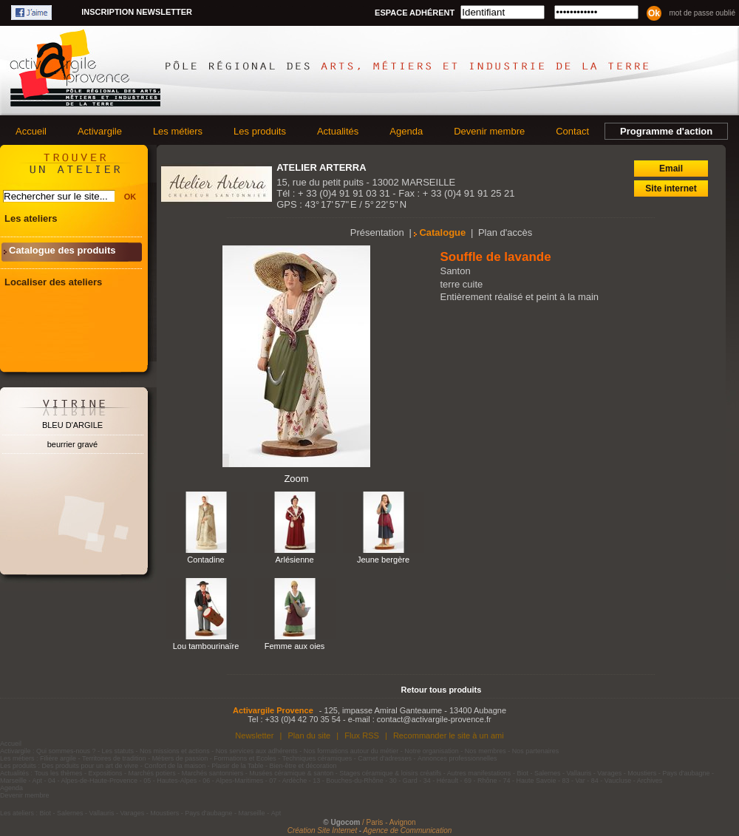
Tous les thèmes (59, 773)
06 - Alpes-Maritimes (232, 780)
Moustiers (641, 773)
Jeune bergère (383, 559)
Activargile (100, 131)
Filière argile (58, 758)
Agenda (406, 131)
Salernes (547, 773)
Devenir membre (489, 131)
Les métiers (177, 131)
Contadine (205, 559)
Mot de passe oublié (702, 13)
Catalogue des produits (62, 250)
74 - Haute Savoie (529, 780)
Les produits (260, 131)
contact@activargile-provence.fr (434, 719)
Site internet (670, 188)
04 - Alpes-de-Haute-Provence (92, 780)
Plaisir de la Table (237, 765)
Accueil (31, 131)
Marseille (13, 780)
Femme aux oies (295, 646)
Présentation (377, 232)
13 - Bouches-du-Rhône (348, 780)
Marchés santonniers (213, 773)
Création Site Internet (322, 830)
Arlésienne (294, 559)
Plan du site (308, 735)
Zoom (296, 478)
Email (671, 168)
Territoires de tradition (114, 758)
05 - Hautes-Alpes (170, 780)
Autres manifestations (479, 773)
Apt (38, 780)
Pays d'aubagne (685, 773)
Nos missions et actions (175, 751)
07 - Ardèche (288, 780)
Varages (609, 773)
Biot (522, 773)
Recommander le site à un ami (448, 735)
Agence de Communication (407, 830)
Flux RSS (361, 735)
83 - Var (573, 780)
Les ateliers (31, 218)
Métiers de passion (181, 758)
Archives (650, 780)
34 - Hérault (440, 780)
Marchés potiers (152, 773)
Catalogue (442, 232)
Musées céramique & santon (291, 773)
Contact (572, 131)
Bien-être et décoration (303, 765)
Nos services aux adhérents (257, 751)
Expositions (106, 773)
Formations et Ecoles (245, 758)
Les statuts (118, 751)
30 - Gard (403, 780)
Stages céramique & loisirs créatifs (390, 773)
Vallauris (578, 773)
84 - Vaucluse (611, 780)
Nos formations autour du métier (351, 751)
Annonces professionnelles (457, 758)
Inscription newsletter (136, 11)
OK (130, 196)
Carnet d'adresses (385, 758)
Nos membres (485, 751)
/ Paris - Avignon (389, 822)
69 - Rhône (480, 780)
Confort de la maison (174, 765)
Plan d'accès (505, 232)
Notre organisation (431, 751)
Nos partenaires (535, 751)
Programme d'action (666, 131)
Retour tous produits (441, 689)
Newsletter (254, 735)
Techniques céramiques (317, 758)
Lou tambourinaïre (206, 646)
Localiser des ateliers (53, 282)
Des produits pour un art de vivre (90, 765)
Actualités (337, 131)
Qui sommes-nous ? (66, 751)
